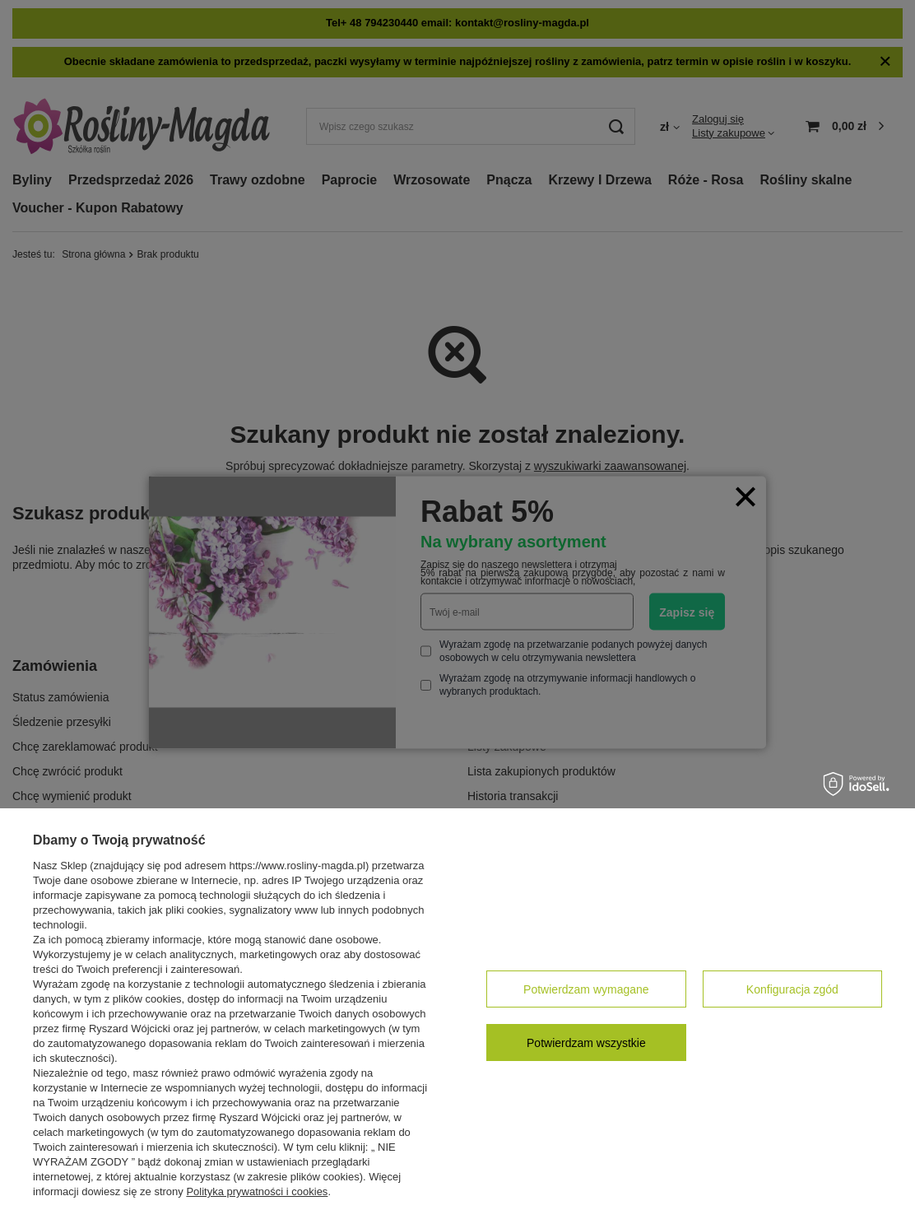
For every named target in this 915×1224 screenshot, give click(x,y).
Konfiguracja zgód (792, 989)
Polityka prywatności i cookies (256, 1191)
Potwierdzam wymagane (586, 989)
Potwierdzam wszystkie (586, 1042)
